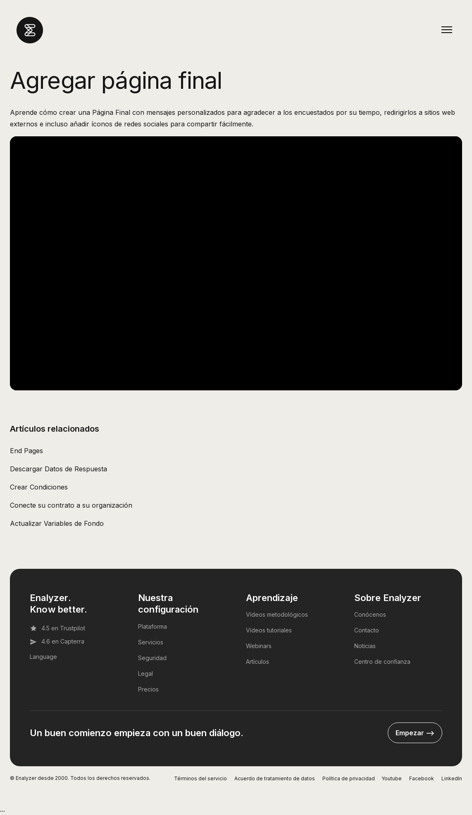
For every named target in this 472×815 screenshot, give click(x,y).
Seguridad (152, 657)
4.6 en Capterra (57, 641)
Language (43, 656)
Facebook (421, 778)
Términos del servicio (200, 778)
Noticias (365, 645)
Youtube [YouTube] (391, 778)
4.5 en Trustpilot (57, 628)
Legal (145, 673)
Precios (148, 689)
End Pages (26, 451)
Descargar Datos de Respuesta (58, 469)
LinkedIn (451, 778)
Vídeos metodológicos (277, 614)
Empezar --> (415, 733)
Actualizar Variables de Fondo (57, 523)
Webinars (259, 645)
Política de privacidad (348, 778)
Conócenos (370, 614)
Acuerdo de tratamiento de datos (274, 778)
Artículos (257, 661)
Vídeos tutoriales (269, 630)
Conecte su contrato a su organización (71, 505)
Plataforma (152, 626)
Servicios (150, 642)
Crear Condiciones (39, 487)
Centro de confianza (382, 661)
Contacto (366, 630)
